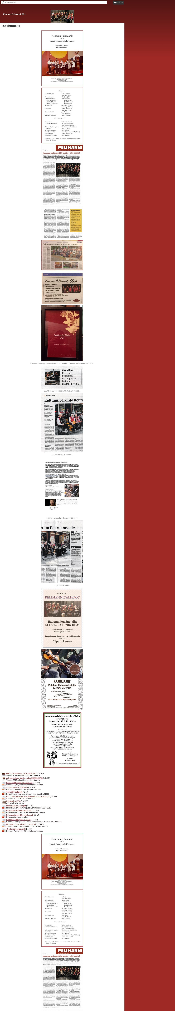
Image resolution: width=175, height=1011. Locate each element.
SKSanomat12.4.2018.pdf (16, 787)
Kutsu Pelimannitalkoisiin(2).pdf (18, 810)
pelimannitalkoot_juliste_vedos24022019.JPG (24, 778)
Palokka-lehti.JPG (13, 801)
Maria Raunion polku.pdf (16, 806)
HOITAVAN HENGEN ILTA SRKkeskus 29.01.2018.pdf (27, 797)
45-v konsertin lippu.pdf (15, 829)
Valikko (119, 2)
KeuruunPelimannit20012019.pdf (19, 783)
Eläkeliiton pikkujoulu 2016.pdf (18, 820)
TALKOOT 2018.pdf (14, 792)
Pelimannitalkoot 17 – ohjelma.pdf (19, 815)
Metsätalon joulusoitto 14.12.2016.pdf (21, 824)
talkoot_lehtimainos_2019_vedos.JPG (21, 773)
